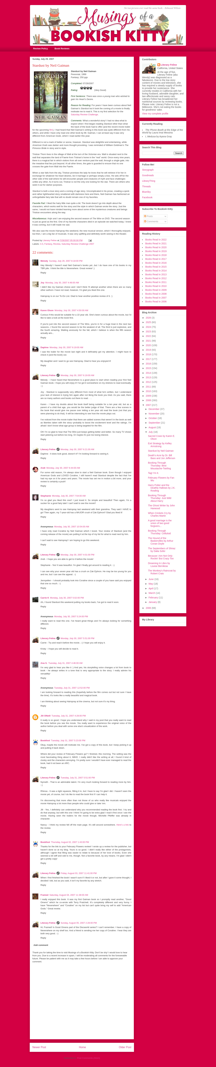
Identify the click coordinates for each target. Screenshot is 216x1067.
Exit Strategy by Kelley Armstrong (160, 445)
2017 (149, 359)
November (154, 413)
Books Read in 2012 (156, 278)
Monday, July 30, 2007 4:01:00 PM (77, 554)
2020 (149, 345)
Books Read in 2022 (156, 239)
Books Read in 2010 (156, 286)
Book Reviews (62, 48)
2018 (149, 354)
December (154, 409)
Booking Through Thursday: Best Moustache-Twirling (159, 465)
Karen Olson (46, 310)
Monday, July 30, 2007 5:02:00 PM (67, 598)
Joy (42, 282)
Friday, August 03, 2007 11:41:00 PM (79, 873)
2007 (149, 405)
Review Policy (40, 48)
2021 (149, 340)
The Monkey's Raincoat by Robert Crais (162, 572)
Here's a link (122, 825)
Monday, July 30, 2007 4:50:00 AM (71, 310)
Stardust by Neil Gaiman (161, 450)
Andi (42, 468)
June (151, 579)
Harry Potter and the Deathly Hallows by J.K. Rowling (161, 488)
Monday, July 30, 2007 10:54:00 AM (71, 526)
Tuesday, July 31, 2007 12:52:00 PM (72, 688)
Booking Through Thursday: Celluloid (159, 532)
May (151, 583)
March (152, 593)
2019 (149, 349)
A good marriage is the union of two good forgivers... (160, 523)
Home (82, 1047)
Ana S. (43, 663)
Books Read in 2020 (156, 247)
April (151, 588)
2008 (149, 400)
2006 (149, 608)
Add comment (41, 945)
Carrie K (44, 598)
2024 (149, 327)
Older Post (125, 1047)
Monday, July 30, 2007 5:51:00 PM (77, 638)
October (153, 418)
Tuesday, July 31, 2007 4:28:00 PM (68, 715)
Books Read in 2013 (156, 274)
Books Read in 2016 (156, 262)
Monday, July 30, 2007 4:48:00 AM (62, 282)
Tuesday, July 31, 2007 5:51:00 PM (78, 777)
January (153, 602)
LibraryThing (148, 181)
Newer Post (39, 1047)
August (152, 427)
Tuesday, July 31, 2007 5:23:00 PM (68, 740)
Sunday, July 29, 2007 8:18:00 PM (66, 261)
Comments (151, 221)
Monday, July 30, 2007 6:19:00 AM (66, 347)
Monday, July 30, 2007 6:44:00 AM (63, 468)
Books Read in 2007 (156, 297)
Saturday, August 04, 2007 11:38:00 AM (68, 895)
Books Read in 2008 (156, 293)
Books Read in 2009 (156, 290)
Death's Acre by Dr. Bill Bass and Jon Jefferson (161, 457)
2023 (149, 331)
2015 (149, 368)
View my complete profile (155, 113)
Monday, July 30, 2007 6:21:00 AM (77, 449)
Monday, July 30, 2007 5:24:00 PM (71, 616)
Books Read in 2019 (156, 251)
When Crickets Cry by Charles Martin (159, 514)
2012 (149, 382)
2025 (149, 322)
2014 (149, 373)
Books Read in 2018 (156, 255)
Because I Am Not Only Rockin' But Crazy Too (161, 557)
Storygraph (148, 169)
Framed (44, 895)
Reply (43, 272)
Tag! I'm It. (153, 473)
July (150, 432)
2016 (149, 363)
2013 (149, 377)
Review (56, 244)
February (153, 597)
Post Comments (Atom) (88, 1058)
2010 (149, 391)
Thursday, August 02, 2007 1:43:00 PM (70, 842)
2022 (149, 336)
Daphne (44, 347)
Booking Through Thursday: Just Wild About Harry (159, 498)
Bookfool (45, 740)
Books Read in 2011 (156, 282)
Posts (148, 216)
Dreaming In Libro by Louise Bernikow (159, 564)
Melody (44, 261)
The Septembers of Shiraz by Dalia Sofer (162, 550)
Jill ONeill (45, 715)
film (51, 130)
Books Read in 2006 (156, 301)
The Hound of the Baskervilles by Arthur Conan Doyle (160, 541)
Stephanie (45, 496)
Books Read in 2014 (156, 270)
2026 (149, 317)
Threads (146, 186)
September (154, 422)
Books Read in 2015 (156, 266)
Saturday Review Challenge (84, 114)
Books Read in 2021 (156, 243)
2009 (149, 395)
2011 (149, 386)
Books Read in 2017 (156, 259)
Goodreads (148, 175)
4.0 (41, 244)
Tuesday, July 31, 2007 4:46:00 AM (65, 663)
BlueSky (146, 191)
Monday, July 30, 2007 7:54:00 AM (69, 496)
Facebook (147, 197)
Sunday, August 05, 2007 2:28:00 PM (79, 923)
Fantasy (48, 244)
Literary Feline (48, 375)
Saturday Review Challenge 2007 (78, 244)
